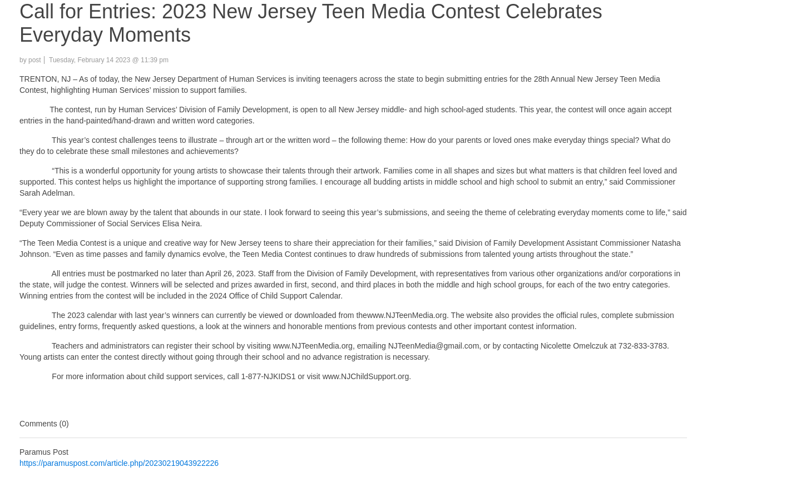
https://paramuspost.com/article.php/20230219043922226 (119, 463)
